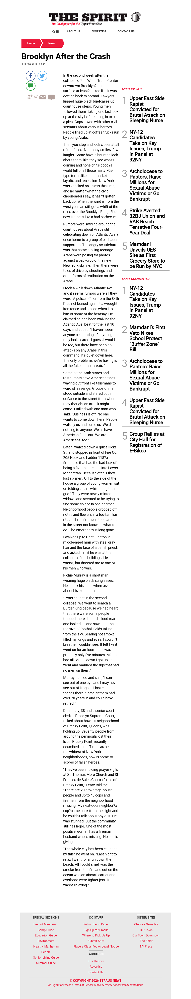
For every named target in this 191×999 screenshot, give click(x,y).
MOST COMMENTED (135, 279)
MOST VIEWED (131, 89)
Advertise (98, 31)
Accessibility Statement (128, 985)
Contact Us (126, 31)
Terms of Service (83, 985)
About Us (73, 31)
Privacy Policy (103, 985)
